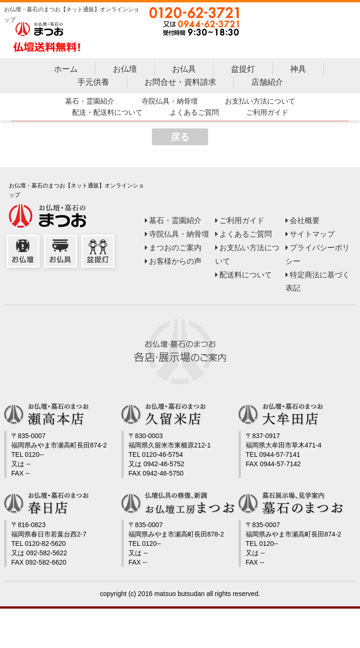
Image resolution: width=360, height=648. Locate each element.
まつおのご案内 (175, 249)
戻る (180, 138)
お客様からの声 (175, 263)
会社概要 (305, 222)
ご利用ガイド (267, 114)
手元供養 (93, 83)
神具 (298, 71)
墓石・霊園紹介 (89, 102)
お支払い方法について (260, 102)
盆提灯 (243, 71)
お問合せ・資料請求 (180, 83)
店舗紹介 (267, 83)
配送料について (245, 276)
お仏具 (183, 71)
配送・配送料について (107, 114)
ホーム (65, 71)
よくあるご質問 (193, 114)
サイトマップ (312, 235)
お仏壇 (124, 71)
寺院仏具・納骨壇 (169, 102)
